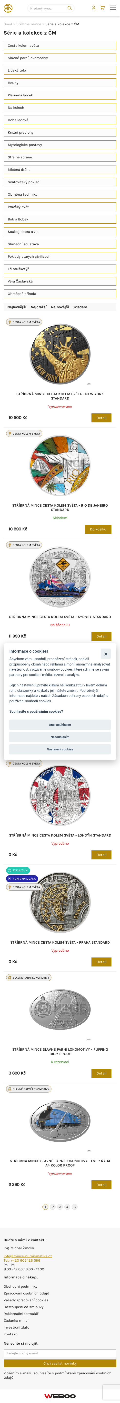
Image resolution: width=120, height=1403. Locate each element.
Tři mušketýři (19, 269)
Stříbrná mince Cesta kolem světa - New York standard (60, 396)
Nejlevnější (16, 307)
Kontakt (10, 1334)
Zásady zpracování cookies (26, 1300)
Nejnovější (60, 307)
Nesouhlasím (59, 737)
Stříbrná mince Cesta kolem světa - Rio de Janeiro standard (60, 507)
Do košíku (98, 529)
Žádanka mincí (16, 1320)
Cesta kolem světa (23, 45)
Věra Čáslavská (20, 281)
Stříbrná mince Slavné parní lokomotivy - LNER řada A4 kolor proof (60, 1163)
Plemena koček (20, 95)
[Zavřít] (106, 654)
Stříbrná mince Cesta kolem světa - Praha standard (60, 942)
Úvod (8, 24)
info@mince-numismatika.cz (28, 1256)
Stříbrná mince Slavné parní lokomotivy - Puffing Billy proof (60, 1051)
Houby (13, 83)
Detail (101, 418)
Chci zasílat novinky (60, 1363)
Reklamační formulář (21, 1314)
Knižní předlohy (20, 132)
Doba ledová (18, 120)
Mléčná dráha (19, 169)
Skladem (79, 307)
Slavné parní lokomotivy (28, 58)
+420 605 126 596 (25, 1260)
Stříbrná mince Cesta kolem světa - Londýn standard (60, 835)
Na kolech (16, 107)
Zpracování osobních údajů (26, 1293)
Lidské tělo (17, 70)
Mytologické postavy (25, 145)
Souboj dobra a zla (23, 231)
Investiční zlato (16, 1327)
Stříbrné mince (28, 24)
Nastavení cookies (60, 749)
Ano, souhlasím (60, 725)
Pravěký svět (18, 207)
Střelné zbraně (20, 157)
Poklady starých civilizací (28, 256)
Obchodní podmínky (20, 1286)
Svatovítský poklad (24, 182)
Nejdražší (38, 307)
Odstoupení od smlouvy (23, 1307)
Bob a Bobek (18, 219)
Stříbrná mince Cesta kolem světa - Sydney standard (60, 617)
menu (113, 8)
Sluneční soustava (23, 244)
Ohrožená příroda (22, 294)
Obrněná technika (23, 194)
